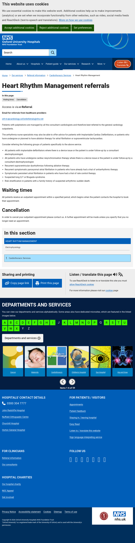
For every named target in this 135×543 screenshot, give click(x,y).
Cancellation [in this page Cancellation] (21, 100)
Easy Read (75, 424)
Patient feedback (78, 411)
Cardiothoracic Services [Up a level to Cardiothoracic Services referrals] (19, 258)
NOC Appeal (8, 490)
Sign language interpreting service (86, 437)
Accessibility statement (30, 511)
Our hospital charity (11, 484)
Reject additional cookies (54, 27)
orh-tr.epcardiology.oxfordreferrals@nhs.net (22, 119)
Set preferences (83, 27)
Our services (17, 75)
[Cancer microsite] (13, 361)
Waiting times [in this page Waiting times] (8, 100)
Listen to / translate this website (85, 430)
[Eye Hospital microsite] (100, 361)
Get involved (8, 497)
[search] (52, 52)
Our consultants (9, 464)
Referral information (36, 75)
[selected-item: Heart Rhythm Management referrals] (67, 241)
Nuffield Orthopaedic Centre (15, 417)
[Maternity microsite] (35, 361)
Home (5, 75)
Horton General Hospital (13, 430)
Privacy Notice (9, 511)
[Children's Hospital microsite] (78, 361)
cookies (109, 290)
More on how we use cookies (75, 20)
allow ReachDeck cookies (82, 284)
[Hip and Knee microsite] (122, 361)
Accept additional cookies (19, 27)
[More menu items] (101, 64)
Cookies (47, 511)
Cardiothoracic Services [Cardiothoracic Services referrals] (60, 75)
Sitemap (58, 511)
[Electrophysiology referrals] (67, 247)
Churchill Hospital (10, 423)
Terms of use (71, 511)
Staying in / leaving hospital (83, 417)
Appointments (76, 404)
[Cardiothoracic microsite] (57, 361)
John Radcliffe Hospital (13, 410)
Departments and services (21, 338)
